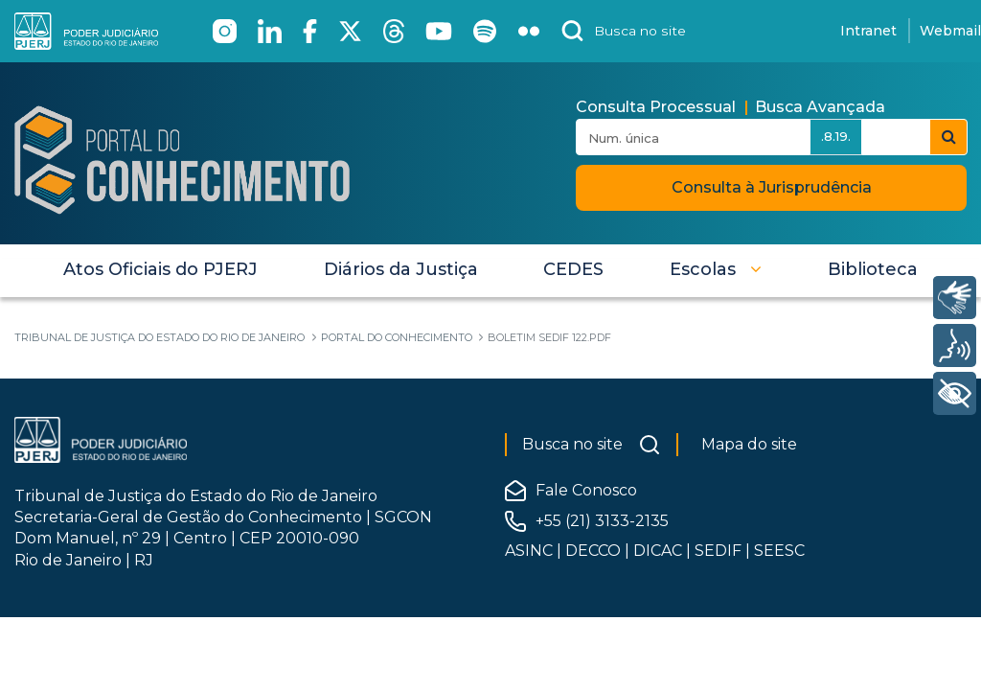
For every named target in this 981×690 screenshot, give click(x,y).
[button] (716, 269)
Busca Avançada (820, 107)
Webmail (950, 30)
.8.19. (836, 136)
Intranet (868, 30)
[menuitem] (160, 269)
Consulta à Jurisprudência (772, 187)
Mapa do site (749, 444)
